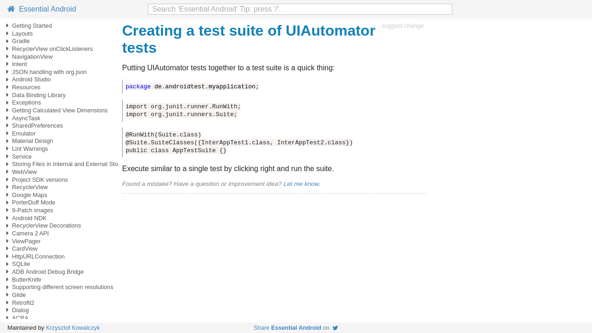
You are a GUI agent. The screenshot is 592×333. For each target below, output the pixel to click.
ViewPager (26, 241)
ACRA (20, 317)
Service (22, 156)
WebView (24, 171)
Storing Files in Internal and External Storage (71, 163)
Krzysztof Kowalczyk (73, 327)
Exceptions (26, 102)
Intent (19, 64)
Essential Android (41, 9)
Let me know (301, 183)
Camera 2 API (30, 233)
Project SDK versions (40, 179)
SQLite (21, 263)
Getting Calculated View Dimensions (60, 110)
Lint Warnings (30, 148)
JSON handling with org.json (49, 71)
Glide (19, 294)
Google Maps (29, 194)
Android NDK (29, 218)
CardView (24, 248)
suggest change (403, 25)
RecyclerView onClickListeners (52, 48)
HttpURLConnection (38, 256)
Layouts (22, 33)
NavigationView (32, 56)
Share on (296, 327)
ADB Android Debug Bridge (48, 271)
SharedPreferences (37, 125)
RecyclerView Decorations (46, 225)
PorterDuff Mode (34, 202)
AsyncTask (26, 118)
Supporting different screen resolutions (62, 287)
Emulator (24, 133)
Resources (26, 87)
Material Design (32, 140)
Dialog (20, 310)
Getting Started (32, 25)
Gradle (21, 40)
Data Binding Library (39, 95)
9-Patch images (32, 210)
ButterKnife (26, 279)
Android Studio (31, 79)
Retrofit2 (23, 302)
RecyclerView (30, 187)
